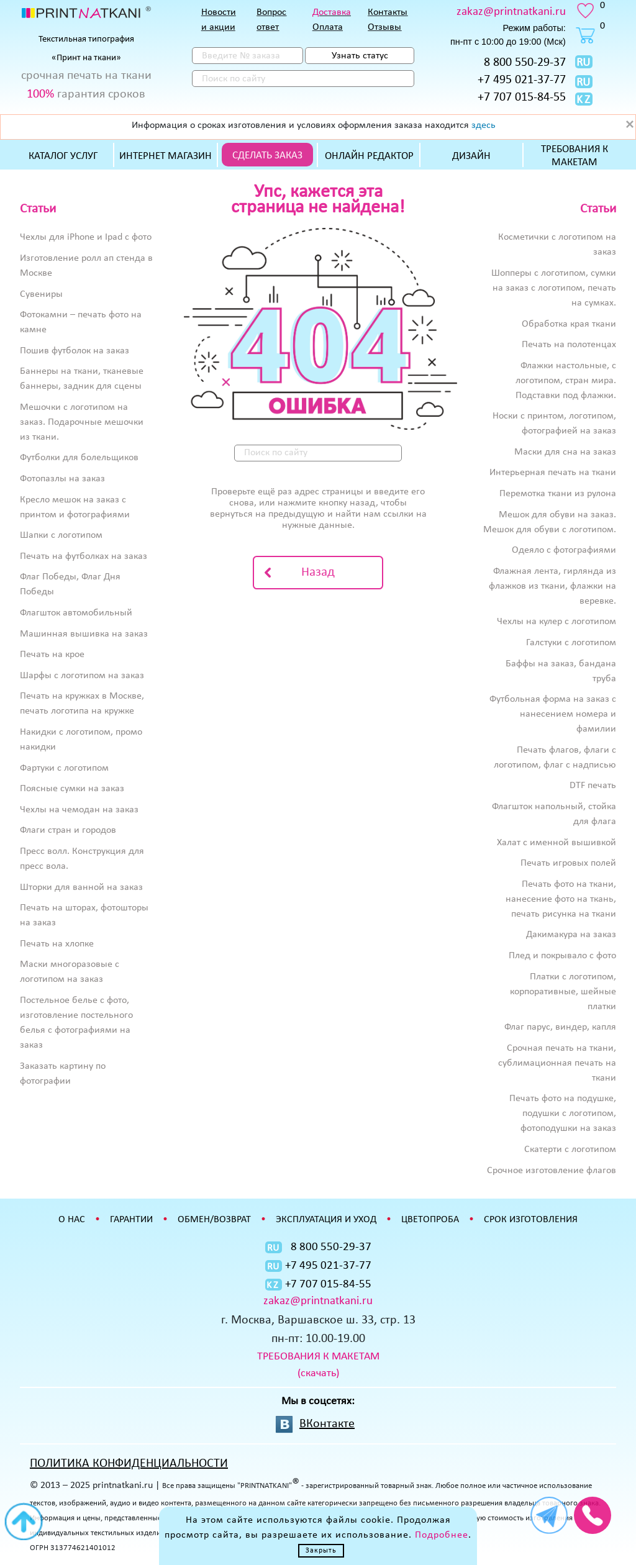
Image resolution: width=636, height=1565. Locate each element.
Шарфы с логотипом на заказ (82, 676)
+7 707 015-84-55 (522, 97)
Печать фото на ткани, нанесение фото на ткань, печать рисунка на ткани (561, 899)
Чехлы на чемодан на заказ (79, 810)
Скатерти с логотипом (570, 1149)
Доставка (331, 12)
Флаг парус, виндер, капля (560, 1027)
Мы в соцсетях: (318, 1401)
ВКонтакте (327, 1424)
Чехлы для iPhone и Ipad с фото (86, 237)
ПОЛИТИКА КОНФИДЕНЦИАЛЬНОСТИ (129, 1464)
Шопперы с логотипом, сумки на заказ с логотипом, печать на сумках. (553, 288)
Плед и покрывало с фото (562, 956)
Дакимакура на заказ (571, 935)
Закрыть (321, 1550)
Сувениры (41, 294)
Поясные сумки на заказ (72, 789)
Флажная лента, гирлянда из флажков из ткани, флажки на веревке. (552, 586)
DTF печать (593, 786)
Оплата (327, 27)
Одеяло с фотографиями (564, 550)
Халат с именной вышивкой (556, 843)
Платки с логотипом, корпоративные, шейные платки (563, 992)
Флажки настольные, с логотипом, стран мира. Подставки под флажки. (566, 381)
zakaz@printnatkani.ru (511, 12)
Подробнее (441, 1535)
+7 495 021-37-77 (522, 80)
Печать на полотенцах (569, 345)
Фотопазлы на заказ (62, 479)
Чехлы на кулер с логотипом (556, 622)
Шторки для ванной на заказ (81, 887)
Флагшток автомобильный (76, 613)
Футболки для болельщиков (79, 458)
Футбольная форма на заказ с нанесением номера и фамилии (552, 714)
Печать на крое (52, 655)
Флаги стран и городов (68, 830)
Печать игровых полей (568, 863)
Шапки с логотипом (61, 535)
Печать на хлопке (57, 944)
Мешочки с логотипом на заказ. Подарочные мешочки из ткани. (81, 422)
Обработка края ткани (569, 324)
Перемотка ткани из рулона (557, 494)
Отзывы (384, 27)
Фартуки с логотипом (64, 768)
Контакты (387, 12)
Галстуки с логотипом (571, 643)
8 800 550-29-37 (525, 63)
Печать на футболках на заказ (83, 556)
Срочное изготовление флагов (551, 1171)
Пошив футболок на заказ (74, 351)
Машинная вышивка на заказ (84, 634)
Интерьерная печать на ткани (552, 473)
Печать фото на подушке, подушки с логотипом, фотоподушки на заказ (562, 1113)
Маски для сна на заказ (565, 452)
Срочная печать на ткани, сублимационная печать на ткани (557, 1063)
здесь (483, 125)
